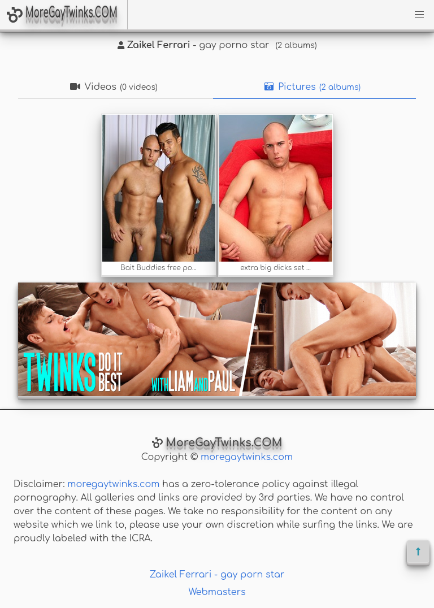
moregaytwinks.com (247, 457)
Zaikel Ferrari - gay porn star (217, 575)
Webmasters (216, 592)
